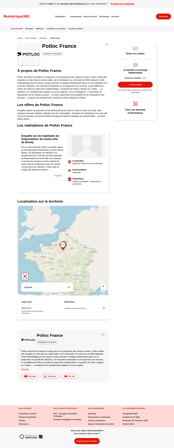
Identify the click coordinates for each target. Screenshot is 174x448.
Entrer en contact (136, 53)
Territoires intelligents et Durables (67, 420)
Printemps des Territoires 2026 (135, 421)
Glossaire (115, 16)
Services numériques (96, 421)
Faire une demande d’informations (138, 111)
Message (30, 376)
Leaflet (104, 294)
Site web (69, 376)
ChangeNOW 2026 (130, 414)
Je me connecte (135, 85)
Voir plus (58, 175)
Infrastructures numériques (99, 417)
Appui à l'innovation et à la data (101, 424)
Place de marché (90, 16)
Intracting (92, 414)
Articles (22, 421)
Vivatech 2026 (128, 424)
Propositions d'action (28, 414)
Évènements (104, 16)
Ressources (24, 424)
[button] (63, 246)
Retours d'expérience (27, 417)
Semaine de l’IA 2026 (131, 417)
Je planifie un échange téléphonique (137, 71)
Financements (76, 16)
